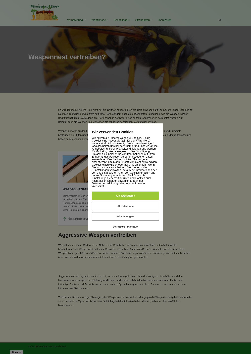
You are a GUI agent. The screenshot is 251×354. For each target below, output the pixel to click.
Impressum (132, 226)
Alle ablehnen (125, 205)
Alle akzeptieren (125, 195)
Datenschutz (119, 226)
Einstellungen (125, 216)
